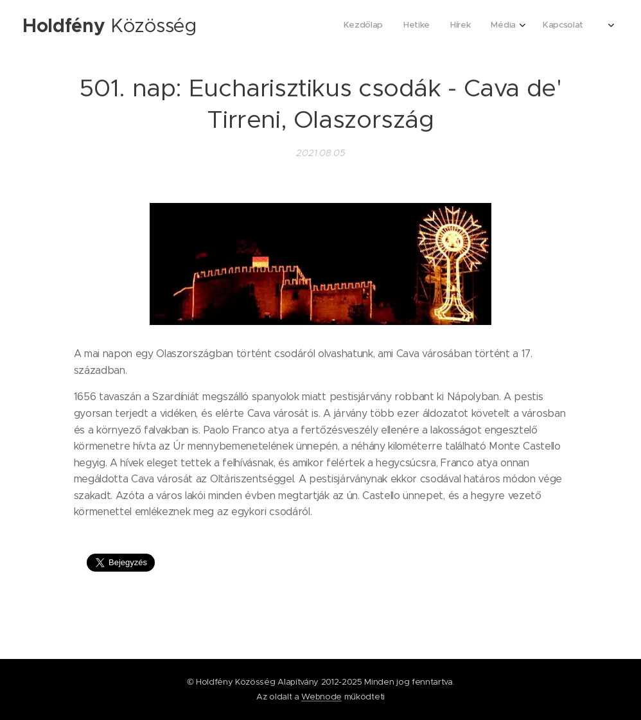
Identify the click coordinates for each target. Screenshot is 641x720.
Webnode (321, 696)
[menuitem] (492, 26)
